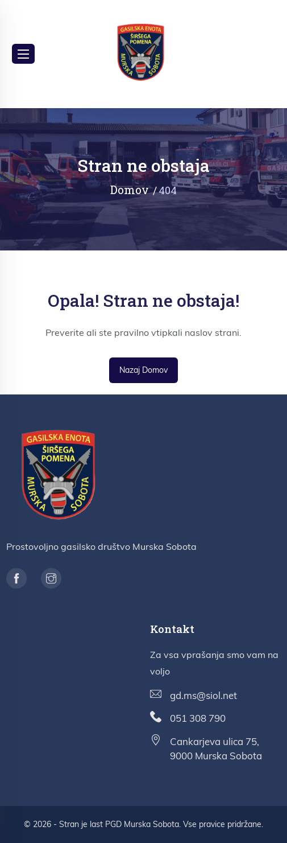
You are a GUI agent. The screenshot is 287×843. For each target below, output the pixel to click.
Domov (129, 189)
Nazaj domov (143, 370)
